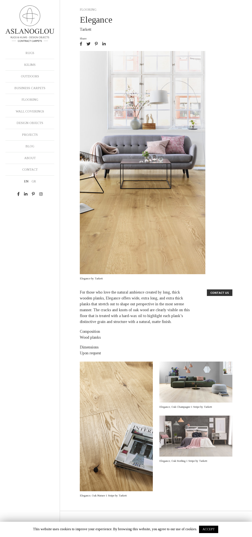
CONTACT (30, 169)
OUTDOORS (30, 76)
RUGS (30, 53)
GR (34, 181)
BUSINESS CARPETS (29, 88)
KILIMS (30, 64)
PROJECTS (30, 134)
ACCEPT (209, 529)
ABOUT (30, 158)
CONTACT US (219, 293)
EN (26, 181)
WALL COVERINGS (30, 111)
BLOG (30, 146)
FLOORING (30, 99)
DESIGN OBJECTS (30, 123)
